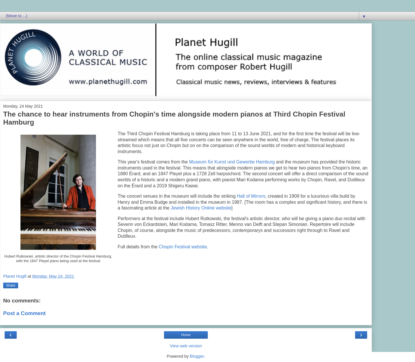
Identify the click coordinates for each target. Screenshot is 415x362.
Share (10, 285)
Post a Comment (24, 313)
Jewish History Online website (201, 207)
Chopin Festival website (183, 246)
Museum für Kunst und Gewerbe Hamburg (232, 161)
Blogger (197, 356)
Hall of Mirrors (251, 196)
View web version (186, 346)
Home (185, 335)
